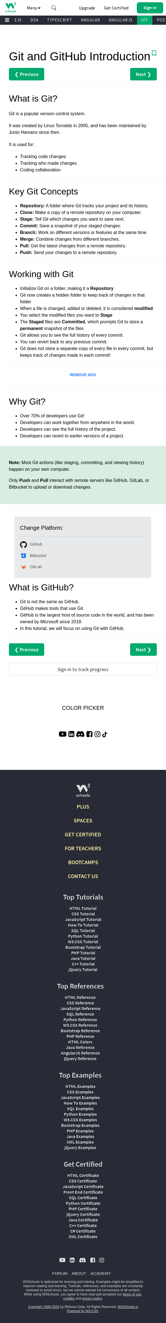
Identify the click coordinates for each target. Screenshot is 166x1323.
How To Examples (80, 1103)
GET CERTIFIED (83, 834)
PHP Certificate (83, 1208)
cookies (69, 1298)
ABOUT (79, 1273)
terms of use (132, 1294)
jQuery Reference (80, 1058)
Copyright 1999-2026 (43, 1307)
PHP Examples (80, 1131)
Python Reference (80, 1019)
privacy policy (92, 1298)
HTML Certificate (83, 1175)
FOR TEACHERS (83, 848)
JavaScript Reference (80, 1008)
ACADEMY (100, 1273)
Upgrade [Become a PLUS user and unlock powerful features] (87, 8)
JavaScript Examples (80, 1097)
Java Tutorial (83, 958)
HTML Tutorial (83, 908)
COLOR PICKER (83, 708)
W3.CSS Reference (80, 1025)
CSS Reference (80, 1003)
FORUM (60, 1273)
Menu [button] (34, 8)
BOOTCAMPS (83, 862)
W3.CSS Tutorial (83, 941)
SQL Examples (80, 1108)
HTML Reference (80, 997)
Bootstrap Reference (80, 1030)
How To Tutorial (83, 925)
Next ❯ (143, 74)
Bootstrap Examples (80, 1125)
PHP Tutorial (83, 952)
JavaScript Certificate (83, 1186)
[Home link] (10, 7)
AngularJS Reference (80, 1053)
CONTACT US (83, 876)
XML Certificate (83, 1236)
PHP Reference (80, 1036)
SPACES (83, 820)
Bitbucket (33, 555)
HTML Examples (80, 1086)
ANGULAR (90, 20)
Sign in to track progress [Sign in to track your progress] (83, 669)
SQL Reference (80, 1014)
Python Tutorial (83, 936)
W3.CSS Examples (80, 1119)
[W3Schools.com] (83, 792)
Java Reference (80, 1047)
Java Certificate (83, 1220)
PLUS (83, 806)
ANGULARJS (121, 20)
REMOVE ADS (83, 375)
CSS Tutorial (83, 914)
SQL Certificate (83, 1197)
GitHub (31, 544)
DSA (34, 20)
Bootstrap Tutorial (83, 947)
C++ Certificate (83, 1225)
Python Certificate (83, 1203)
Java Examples (80, 1136)
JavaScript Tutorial (83, 919)
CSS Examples (80, 1092)
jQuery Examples (80, 1147)
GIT (144, 20)
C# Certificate (83, 1231)
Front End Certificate (83, 1192)
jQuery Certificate (83, 1214)
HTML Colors (80, 1041)
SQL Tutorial (83, 930)
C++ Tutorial (83, 964)
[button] (54, 8)
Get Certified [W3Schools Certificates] (116, 8)
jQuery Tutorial (83, 969)
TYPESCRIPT (59, 20)
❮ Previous (26, 74)
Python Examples (80, 1114)
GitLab (31, 567)
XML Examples (80, 1142)
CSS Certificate (83, 1181)
